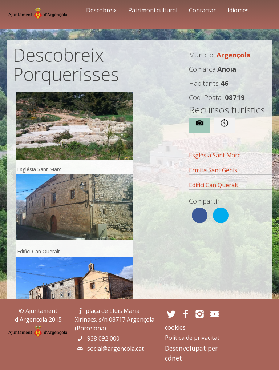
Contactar (202, 10)
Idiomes (238, 10)
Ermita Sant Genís (213, 170)
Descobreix (101, 10)
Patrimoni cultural (152, 10)
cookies (175, 327)
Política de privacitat (192, 338)
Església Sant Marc (214, 155)
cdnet (173, 358)
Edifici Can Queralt (213, 185)
